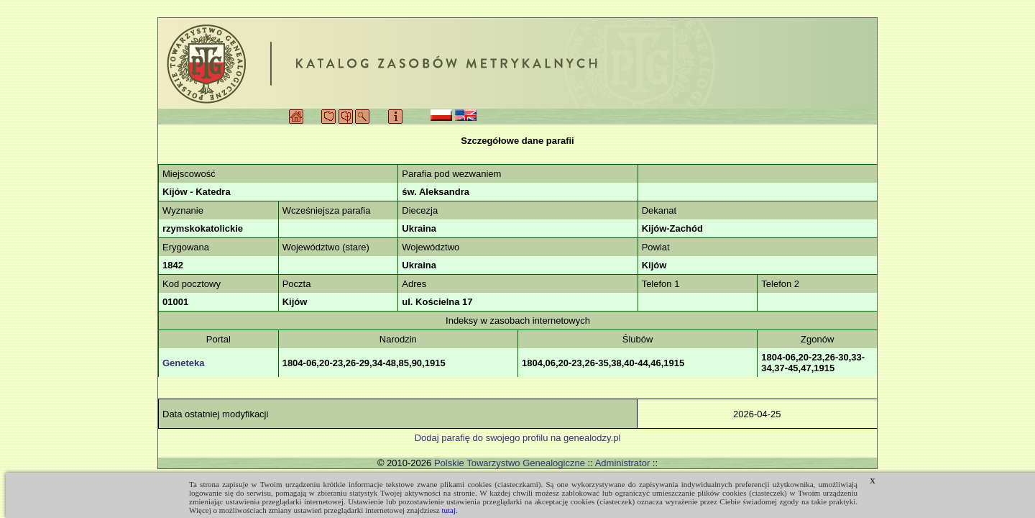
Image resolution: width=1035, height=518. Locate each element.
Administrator (622, 463)
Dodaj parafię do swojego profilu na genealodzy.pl (518, 437)
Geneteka (183, 363)
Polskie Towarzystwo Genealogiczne (509, 463)
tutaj (448, 510)
